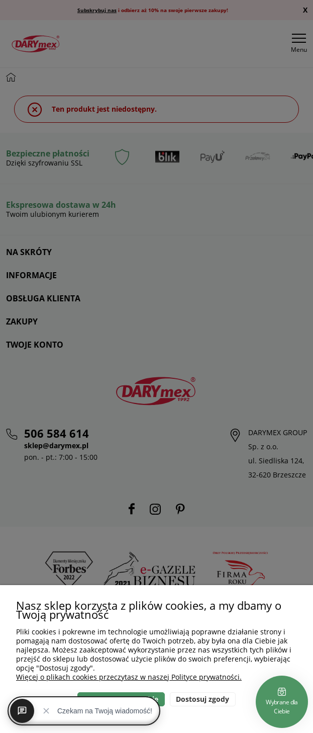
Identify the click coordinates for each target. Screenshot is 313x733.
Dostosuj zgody (202, 699)
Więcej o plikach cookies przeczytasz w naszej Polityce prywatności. (129, 677)
